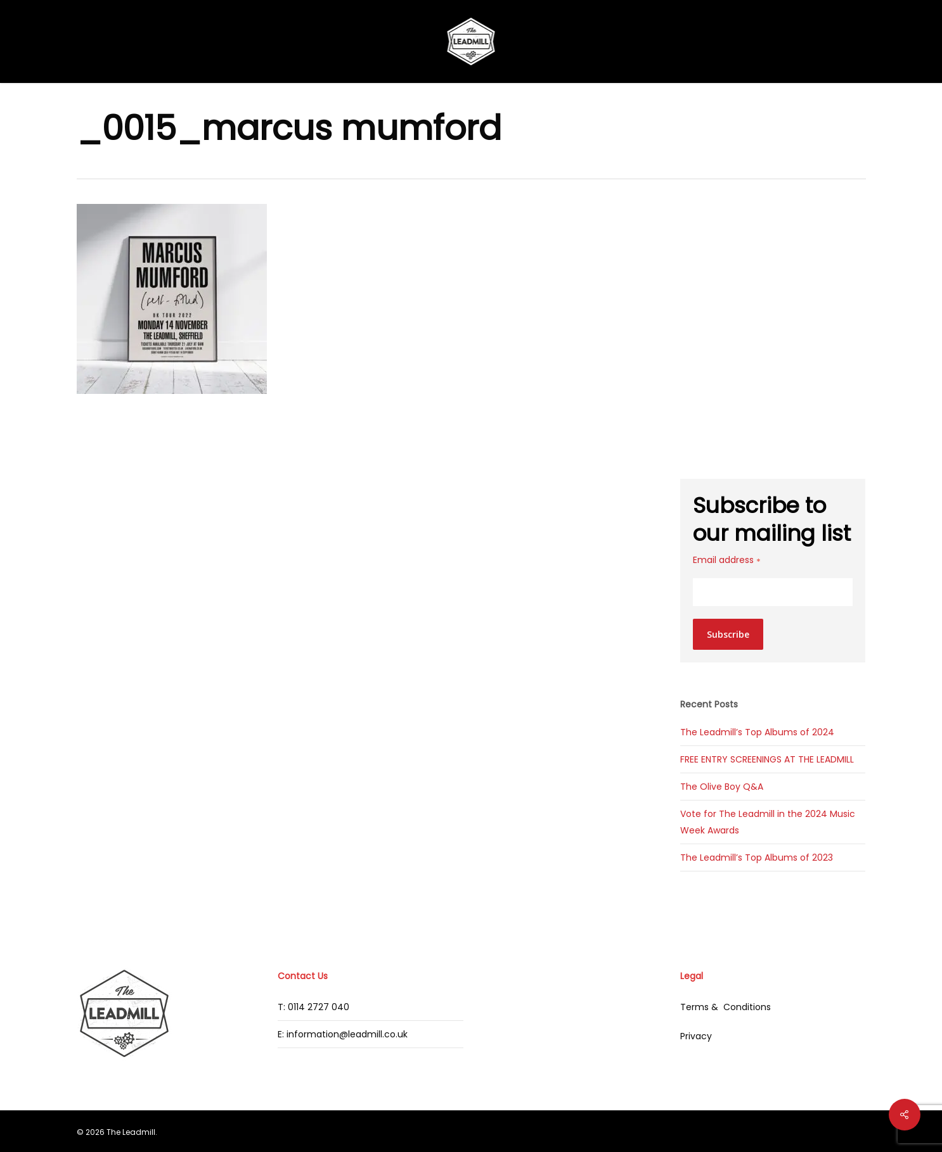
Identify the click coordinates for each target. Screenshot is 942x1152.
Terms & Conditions (725, 1007)
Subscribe (728, 634)
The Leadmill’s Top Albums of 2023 (756, 857)
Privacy (696, 1036)
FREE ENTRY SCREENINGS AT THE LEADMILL (767, 759)
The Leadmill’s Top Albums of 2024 (757, 732)
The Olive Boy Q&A (721, 786)
